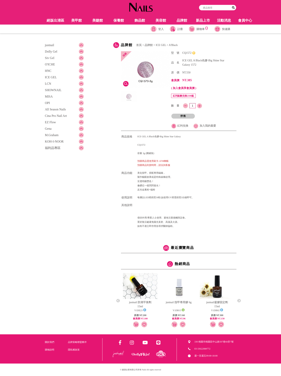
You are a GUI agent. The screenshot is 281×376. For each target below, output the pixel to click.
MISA (49, 96)
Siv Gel (49, 58)
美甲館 (76, 20)
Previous (118, 301)
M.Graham (52, 135)
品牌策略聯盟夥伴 (77, 342)
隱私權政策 (74, 349)
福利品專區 (52, 148)
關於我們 (49, 342)
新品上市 (203, 20)
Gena (48, 128)
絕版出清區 (55, 20)
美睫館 (97, 20)
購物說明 (49, 349)
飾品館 (139, 20)
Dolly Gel (51, 51)
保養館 (118, 20)
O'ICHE (50, 64)
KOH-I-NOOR (54, 141)
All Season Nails (55, 109)
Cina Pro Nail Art (56, 115)
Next (239, 301)
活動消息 (224, 20)
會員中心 (245, 20)
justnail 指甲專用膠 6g (178, 302)
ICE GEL (51, 77)
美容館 (161, 20)
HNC (48, 70)
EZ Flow (50, 122)
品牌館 (182, 20)
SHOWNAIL (53, 90)
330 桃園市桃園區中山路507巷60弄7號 (214, 341)
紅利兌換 (179, 125)
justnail (49, 45)
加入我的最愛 (204, 125)
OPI (47, 103)
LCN (48, 83)
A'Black (173, 45)
